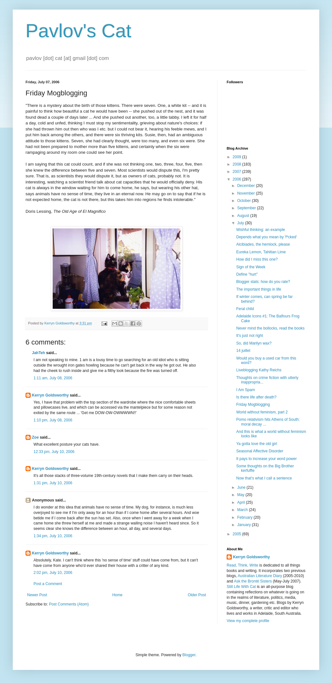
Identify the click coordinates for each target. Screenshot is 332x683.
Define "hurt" (247, 274)
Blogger (188, 655)
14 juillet (243, 350)
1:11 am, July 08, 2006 (53, 378)
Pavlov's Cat (79, 30)
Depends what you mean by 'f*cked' (266, 237)
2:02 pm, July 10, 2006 (53, 572)
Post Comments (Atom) (69, 604)
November (246, 193)
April (241, 502)
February (245, 517)
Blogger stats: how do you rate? (263, 281)
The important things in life (258, 289)
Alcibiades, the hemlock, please (263, 244)
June (241, 487)
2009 (237, 157)
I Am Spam (245, 390)
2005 (237, 534)
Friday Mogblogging (253, 404)
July (241, 223)
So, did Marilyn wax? (254, 343)
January (244, 525)
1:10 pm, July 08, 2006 (53, 420)
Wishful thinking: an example (260, 229)
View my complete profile (248, 621)
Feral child (245, 309)
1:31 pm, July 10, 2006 (53, 483)
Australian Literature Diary (260, 576)
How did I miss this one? (257, 259)
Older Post (197, 595)
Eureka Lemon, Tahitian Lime (261, 252)
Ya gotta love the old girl (256, 444)
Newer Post (37, 595)
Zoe (35, 437)
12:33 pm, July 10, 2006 (54, 451)
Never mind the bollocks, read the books (270, 328)
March (243, 510)
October (244, 200)
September (247, 208)
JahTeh (38, 353)
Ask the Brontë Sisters (253, 581)
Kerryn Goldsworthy (50, 395)
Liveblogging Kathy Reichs (258, 370)
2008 (237, 164)
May (241, 495)
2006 (237, 179)
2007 (237, 171)
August (243, 215)
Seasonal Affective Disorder (259, 451)
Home (117, 595)
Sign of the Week (250, 267)
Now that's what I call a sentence (264, 478)
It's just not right (249, 335)
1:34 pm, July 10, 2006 (53, 536)
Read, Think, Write (242, 565)
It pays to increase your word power (266, 459)
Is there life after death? (256, 397)
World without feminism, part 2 (262, 412)
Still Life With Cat (241, 586)
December (246, 185)
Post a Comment (48, 584)
